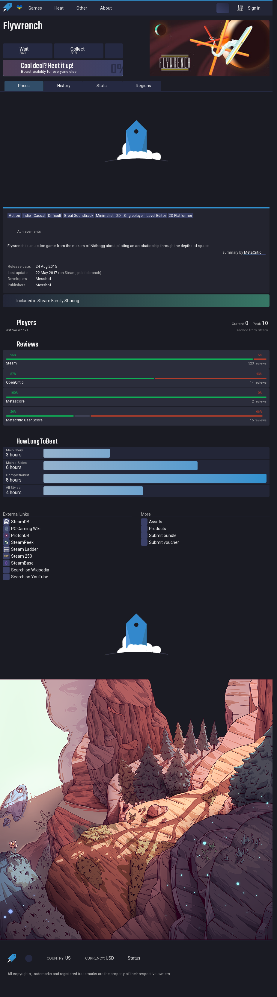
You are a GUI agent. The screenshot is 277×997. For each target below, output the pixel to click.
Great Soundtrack (78, 215)
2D (118, 215)
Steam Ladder (20, 549)
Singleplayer (134, 215)
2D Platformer (180, 215)
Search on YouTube (25, 577)
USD (97, 958)
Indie (27, 215)
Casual (39, 215)
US (56, 958)
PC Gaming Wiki (21, 528)
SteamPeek (18, 542)
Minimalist (105, 215)
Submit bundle (159, 535)
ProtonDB (16, 535)
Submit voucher (160, 542)
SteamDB (16, 521)
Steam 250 (17, 556)
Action (14, 215)
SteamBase (18, 563)
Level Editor (156, 215)
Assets (151, 521)
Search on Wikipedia (26, 570)
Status (131, 958)
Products (153, 528)
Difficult (54, 215)
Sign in (258, 8)
